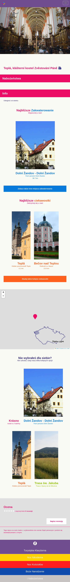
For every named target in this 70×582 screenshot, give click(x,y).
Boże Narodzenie (35, 571)
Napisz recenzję (56, 521)
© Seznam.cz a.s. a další (64, 348)
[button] (35, 316)
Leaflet (57, 348)
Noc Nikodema (35, 557)
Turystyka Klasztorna (35, 550)
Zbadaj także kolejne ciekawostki (35, 279)
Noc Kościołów (35, 564)
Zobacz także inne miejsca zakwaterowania (35, 189)
